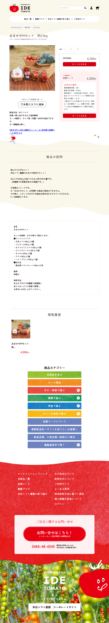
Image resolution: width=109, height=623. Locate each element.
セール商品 (54, 382)
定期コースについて (54, 421)
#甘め (12, 130)
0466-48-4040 (43, 546)
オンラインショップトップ (32, 473)
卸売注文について (64, 478)
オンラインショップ (16, 27)
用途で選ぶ (54, 406)
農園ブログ (39, 19)
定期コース (24, 483)
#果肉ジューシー (31, 130)
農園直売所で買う (54, 445)
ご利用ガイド (79, 19)
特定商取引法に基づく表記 (69, 493)
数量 (69, 49)
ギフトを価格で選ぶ (54, 413)
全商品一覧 (24, 478)
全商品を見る (54, 374)
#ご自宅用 (43, 130)
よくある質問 (62, 488)
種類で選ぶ (54, 398)
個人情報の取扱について (68, 498)
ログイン (59, 504)
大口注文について (64, 473)
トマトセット (36, 27)
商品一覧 (27, 19)
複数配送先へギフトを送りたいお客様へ (54, 429)
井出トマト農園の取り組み (59, 19)
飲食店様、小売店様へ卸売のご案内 (54, 437)
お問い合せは (54, 534)
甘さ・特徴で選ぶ (54, 390)
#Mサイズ (18, 133)
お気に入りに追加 (33, 104)
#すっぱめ (19, 130)
